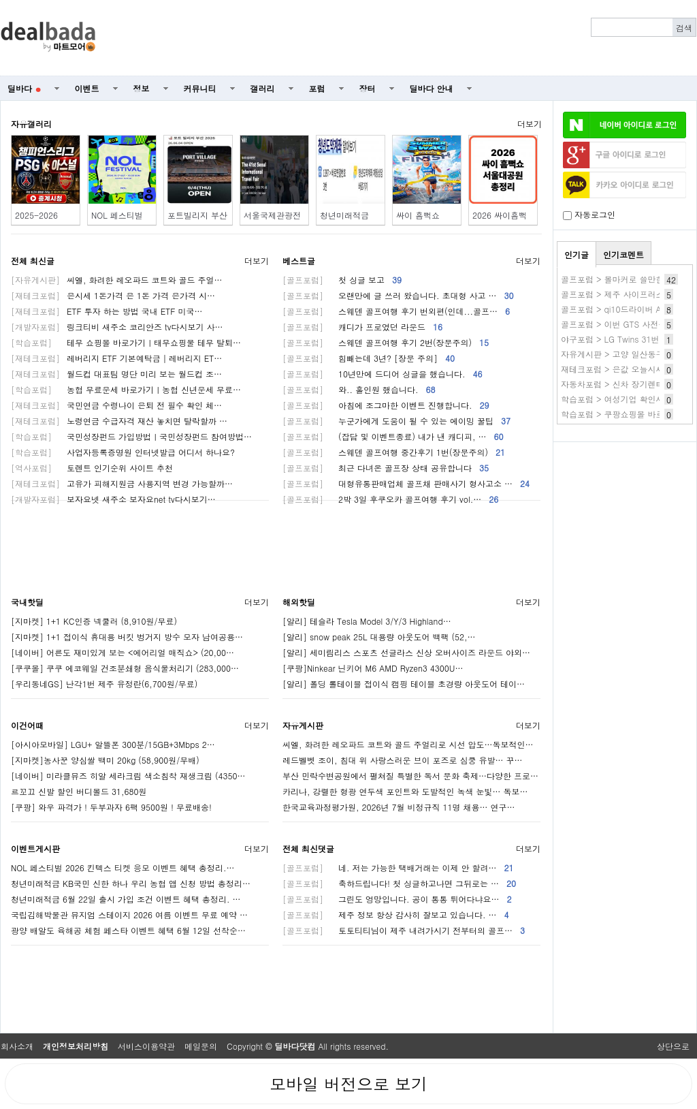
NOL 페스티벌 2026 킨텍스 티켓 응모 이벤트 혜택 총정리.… (122, 867)
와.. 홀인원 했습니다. (359, 389)
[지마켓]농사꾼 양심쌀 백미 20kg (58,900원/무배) (105, 760)
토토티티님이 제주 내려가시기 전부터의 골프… (403, 930)
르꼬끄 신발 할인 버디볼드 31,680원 (79, 791)
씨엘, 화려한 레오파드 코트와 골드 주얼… (117, 279)
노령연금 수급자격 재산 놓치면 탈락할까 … (119, 420)
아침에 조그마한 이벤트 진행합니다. (385, 405)
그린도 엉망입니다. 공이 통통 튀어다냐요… (397, 899)
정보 (141, 88)
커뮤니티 (200, 88)
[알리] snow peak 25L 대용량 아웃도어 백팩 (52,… (378, 636)
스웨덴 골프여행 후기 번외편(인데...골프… (396, 311)
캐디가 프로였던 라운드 (362, 326)
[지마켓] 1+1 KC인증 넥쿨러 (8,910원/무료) (94, 621)
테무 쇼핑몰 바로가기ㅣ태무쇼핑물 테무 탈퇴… (126, 342)
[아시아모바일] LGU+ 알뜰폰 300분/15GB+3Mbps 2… (113, 744)
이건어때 (27, 725)
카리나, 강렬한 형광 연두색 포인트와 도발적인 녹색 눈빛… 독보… (405, 791)
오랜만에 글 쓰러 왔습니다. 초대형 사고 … (398, 295)
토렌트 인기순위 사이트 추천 (92, 467)
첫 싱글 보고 (342, 279)
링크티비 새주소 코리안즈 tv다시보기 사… (117, 326)
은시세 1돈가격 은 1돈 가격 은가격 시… (113, 295)
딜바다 (24, 88)
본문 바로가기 (0, 0)
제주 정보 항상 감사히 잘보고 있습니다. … (395, 914)
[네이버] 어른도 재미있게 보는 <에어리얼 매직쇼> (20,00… (122, 652)
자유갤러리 (31, 123)
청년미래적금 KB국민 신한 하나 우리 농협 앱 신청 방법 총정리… (130, 883)
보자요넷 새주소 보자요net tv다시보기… (113, 499)
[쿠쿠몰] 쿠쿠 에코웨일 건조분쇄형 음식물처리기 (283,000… (125, 668)
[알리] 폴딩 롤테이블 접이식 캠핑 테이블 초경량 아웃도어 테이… (403, 683)
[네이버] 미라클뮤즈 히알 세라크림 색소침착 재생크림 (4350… (128, 775)
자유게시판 (302, 725)
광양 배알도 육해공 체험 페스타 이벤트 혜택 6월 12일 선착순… (128, 930)
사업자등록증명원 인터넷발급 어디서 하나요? (123, 452)
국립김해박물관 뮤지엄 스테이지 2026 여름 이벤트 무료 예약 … (129, 914)
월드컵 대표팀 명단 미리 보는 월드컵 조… (116, 373)
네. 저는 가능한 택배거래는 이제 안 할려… (398, 867)
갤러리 (262, 88)
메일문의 (200, 1046)
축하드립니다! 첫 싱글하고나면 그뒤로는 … (399, 883)
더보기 (529, 123)
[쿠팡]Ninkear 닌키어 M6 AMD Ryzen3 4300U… (373, 668)
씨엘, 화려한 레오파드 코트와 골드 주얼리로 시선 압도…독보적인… (408, 744)
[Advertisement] (403, 38)
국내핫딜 (27, 602)
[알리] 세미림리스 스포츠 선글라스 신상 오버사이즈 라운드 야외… (406, 652)
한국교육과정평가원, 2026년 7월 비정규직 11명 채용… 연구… (398, 807)
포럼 (317, 88)
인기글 (576, 254)
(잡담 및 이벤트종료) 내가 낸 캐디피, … (393, 436)
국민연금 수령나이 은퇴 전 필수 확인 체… (116, 405)
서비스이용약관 (146, 1046)
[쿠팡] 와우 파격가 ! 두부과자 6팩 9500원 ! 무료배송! (111, 807)
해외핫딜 (298, 602)
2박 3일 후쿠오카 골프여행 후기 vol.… (390, 499)
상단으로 (673, 1046)
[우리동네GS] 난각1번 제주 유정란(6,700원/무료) (104, 683)
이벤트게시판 (35, 848)
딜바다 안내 (431, 88)
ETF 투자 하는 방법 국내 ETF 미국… (107, 311)
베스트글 (298, 260)
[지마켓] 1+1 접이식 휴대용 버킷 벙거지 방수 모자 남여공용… (127, 636)
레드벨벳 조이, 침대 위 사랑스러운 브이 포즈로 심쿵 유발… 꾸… (402, 760)
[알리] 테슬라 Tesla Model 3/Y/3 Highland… (366, 621)
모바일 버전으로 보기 (348, 1083)
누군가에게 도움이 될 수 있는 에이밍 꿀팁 (396, 420)
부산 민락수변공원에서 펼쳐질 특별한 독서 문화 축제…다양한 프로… (410, 775)
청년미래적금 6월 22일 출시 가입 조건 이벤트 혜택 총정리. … (126, 899)
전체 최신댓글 (308, 848)
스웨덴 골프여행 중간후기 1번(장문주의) (393, 452)
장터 (367, 88)
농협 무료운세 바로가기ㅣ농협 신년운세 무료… (126, 389)
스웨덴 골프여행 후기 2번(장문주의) (385, 342)
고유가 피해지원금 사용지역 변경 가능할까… (122, 483)
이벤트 (87, 88)
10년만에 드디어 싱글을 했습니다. (382, 373)
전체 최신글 (32, 260)
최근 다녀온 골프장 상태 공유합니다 (385, 467)
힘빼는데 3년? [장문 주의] (368, 358)
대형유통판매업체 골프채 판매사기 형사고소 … (406, 483)
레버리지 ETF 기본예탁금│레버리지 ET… (116, 358)
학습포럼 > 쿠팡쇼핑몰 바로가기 (621, 414)
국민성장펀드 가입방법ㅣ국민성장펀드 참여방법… (131, 436)
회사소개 (17, 1046)
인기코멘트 (623, 254)
